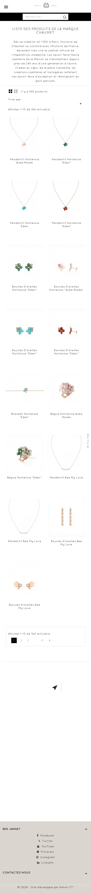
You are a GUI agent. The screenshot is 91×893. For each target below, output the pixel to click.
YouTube (47, 846)
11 (42, 640)
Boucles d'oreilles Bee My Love (66, 543)
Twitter (47, 840)
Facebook (47, 835)
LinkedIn (47, 862)
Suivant (49, 640)
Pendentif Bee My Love (66, 477)
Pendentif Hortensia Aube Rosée (24, 161)
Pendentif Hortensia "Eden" (66, 161)
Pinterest (47, 851)
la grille (10, 91)
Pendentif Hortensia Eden (24, 224)
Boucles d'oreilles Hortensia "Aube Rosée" (66, 288)
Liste (16, 91)
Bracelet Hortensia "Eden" (24, 415)
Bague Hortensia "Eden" (24, 477)
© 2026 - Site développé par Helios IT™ (45, 887)
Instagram (47, 857)
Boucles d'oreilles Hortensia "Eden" (24, 288)
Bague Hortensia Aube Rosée (66, 415)
